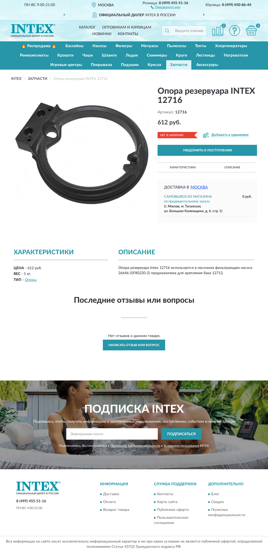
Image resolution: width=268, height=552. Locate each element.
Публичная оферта (173, 510)
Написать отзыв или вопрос (134, 345)
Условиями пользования (181, 445)
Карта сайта (167, 502)
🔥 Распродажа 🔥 (39, 46)
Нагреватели (236, 55)
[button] (165, 6)
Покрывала (101, 65)
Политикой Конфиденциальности (135, 445)
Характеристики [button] (183, 167)
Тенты (200, 46)
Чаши (87, 55)
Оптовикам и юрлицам (126, 27)
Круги (181, 55)
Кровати (65, 55)
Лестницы (205, 55)
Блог (215, 494)
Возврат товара (116, 510)
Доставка (111, 494)
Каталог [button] (87, 27)
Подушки (130, 65)
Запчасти (178, 65)
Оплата (109, 502)
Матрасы (149, 46)
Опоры (31, 280)
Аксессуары (207, 65)
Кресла (154, 65)
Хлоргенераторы (231, 46)
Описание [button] (232, 167)
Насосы (99, 46)
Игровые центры (66, 65)
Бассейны (74, 46)
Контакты (128, 34)
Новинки (101, 34)
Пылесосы (176, 46)
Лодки (132, 55)
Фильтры (123, 46)
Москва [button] (199, 187)
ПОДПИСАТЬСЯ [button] (181, 434)
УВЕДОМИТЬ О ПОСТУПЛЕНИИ (207, 150)
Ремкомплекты (34, 55)
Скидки (217, 502)
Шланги (109, 55)
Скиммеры (157, 55)
